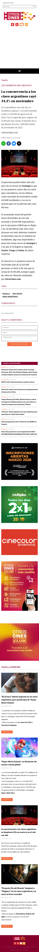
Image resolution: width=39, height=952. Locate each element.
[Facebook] (8, 143)
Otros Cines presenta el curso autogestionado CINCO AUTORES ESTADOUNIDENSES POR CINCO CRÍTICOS (19, 433)
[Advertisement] (19, 47)
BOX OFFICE (17, 293)
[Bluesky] (14, 143)
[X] (19, 143)
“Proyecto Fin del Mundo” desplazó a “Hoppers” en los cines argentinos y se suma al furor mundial (18, 891)
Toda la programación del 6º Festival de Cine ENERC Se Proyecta (19, 423)
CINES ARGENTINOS (10, 296)
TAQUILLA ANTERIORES (10, 667)
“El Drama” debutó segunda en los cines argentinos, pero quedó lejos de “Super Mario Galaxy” (19, 413)
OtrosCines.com (9, 133)
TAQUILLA (6, 293)
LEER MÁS (7, 731)
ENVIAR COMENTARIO (19, 344)
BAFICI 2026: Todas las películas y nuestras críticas (17, 382)
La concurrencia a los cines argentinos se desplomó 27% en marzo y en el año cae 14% (18, 832)
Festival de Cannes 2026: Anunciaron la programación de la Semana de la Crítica (19, 391)
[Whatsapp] (3, 143)
